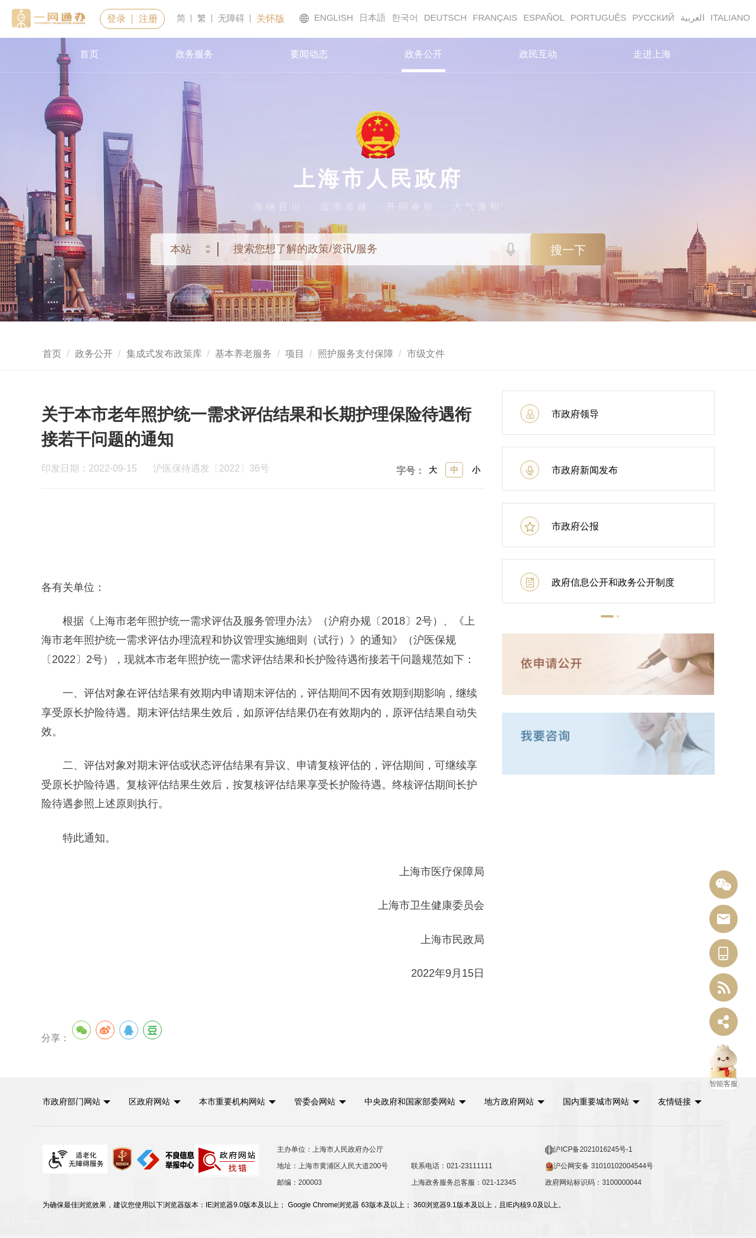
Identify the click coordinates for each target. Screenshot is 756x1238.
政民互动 (538, 54)
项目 (294, 354)
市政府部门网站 (71, 1101)
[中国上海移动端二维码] (723, 953)
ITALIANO (730, 17)
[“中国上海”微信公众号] (723, 884)
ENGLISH (326, 18)
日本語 (372, 17)
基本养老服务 (243, 354)
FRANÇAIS (494, 17)
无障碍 (231, 18)
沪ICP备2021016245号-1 (588, 1149)
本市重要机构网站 (234, 1101)
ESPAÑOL (544, 17)
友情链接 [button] (684, 1101)
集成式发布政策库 (164, 354)
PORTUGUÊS (599, 17)
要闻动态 (309, 54)
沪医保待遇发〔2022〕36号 (211, 468)
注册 (148, 19)
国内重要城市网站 (599, 1101)
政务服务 (194, 54)
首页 (89, 54)
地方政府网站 (512, 1101)
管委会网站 (317, 1101)
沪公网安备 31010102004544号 (599, 1166)
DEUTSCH (445, 17)
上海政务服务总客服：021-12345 (463, 1182)
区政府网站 (150, 1101)
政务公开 (423, 54)
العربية (692, 17)
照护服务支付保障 (355, 354)
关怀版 (270, 19)
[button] (607, 616)
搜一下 (568, 249)
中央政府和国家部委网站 (412, 1101)
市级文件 (426, 354)
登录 (116, 19)
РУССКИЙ (653, 17)
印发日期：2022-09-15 (95, 468)
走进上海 (652, 54)
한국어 (405, 17)
